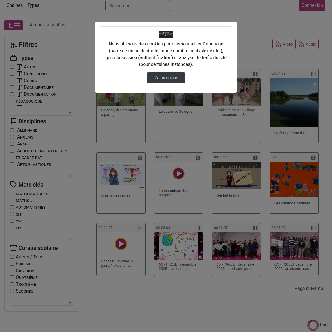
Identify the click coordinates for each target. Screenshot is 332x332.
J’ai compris (166, 77)
